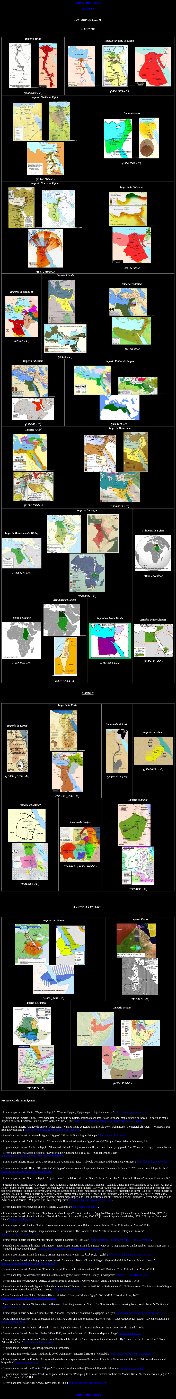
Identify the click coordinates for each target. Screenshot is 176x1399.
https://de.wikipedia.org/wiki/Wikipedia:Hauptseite (52, 1129)
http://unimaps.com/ (130, 1333)
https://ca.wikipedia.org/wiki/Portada (131, 1353)
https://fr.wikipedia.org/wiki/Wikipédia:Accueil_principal (71, 1248)
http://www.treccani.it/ (132, 1368)
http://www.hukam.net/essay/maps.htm (130, 1254)
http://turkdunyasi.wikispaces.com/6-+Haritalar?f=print (121, 1239)
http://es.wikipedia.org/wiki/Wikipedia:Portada (26, 1171)
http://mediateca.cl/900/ (85, 1206)
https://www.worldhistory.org (133, 1274)
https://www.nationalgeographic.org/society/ (140, 1312)
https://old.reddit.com (13, 1321)
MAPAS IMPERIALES (88, 2)
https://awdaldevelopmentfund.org (87, 1382)
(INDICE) (88, 8)
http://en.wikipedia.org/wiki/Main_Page (90, 1199)
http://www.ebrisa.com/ (113, 1135)
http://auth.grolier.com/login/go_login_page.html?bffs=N (32, 1155)
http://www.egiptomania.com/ (132, 1112)
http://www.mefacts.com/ (69, 1289)
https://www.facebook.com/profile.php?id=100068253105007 (108, 1120)
